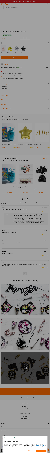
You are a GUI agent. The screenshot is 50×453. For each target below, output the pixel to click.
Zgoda (5, 437)
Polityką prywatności (31, 442)
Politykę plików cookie (40, 445)
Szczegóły (10, 437)
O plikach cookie (17, 437)
